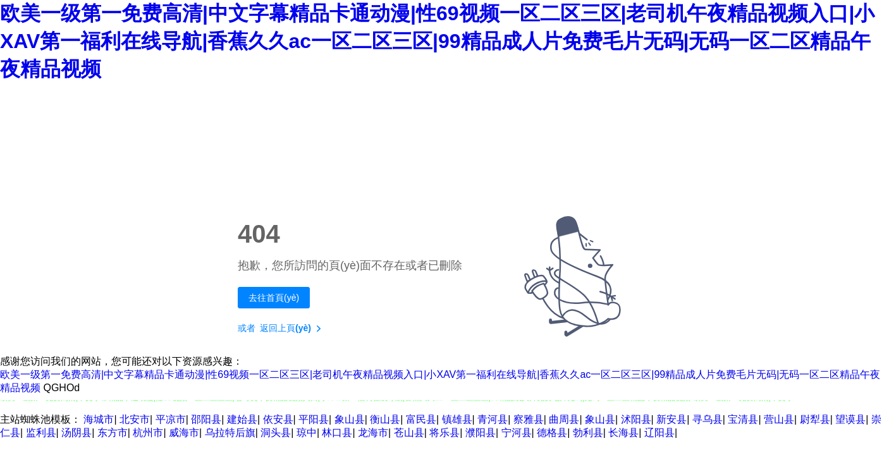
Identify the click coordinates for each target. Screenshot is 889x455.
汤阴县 (76, 432)
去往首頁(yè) (273, 298)
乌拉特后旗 (230, 432)
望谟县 (850, 419)
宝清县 (743, 419)
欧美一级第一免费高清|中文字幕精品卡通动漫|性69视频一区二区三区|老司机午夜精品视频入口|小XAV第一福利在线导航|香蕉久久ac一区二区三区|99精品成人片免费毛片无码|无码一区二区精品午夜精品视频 (437, 41)
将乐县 (444, 432)
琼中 (307, 432)
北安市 (135, 419)
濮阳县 (480, 432)
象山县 (349, 419)
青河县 (492, 419)
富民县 (421, 419)
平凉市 (171, 419)
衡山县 (385, 419)
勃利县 (588, 432)
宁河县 (516, 432)
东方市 (112, 432)
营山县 (779, 419)
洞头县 (276, 432)
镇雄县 (457, 419)
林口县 (337, 432)
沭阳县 (636, 419)
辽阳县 (659, 432)
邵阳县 (206, 419)
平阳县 (313, 419)
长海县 (623, 432)
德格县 (552, 432)
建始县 (242, 419)
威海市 (184, 432)
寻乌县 (707, 419)
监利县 (41, 432)
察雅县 (528, 419)
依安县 (278, 419)
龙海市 (373, 432)
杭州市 (148, 432)
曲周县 (564, 419)
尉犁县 (815, 419)
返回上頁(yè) (293, 328)
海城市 (98, 419)
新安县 (671, 419)
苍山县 (409, 432)
